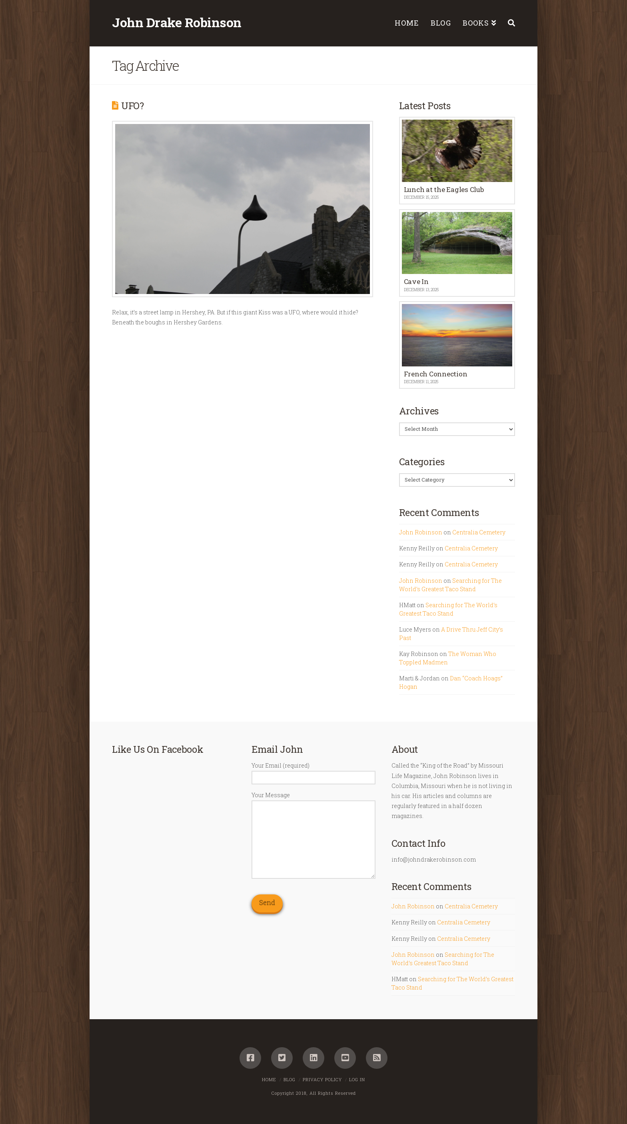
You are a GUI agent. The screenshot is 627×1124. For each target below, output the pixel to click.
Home (269, 1079)
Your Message (313, 800)
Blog (290, 1079)
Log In (357, 1079)
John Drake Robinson (177, 22)
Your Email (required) (313, 772)
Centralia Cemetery (478, 532)
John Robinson (420, 532)
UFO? (132, 105)
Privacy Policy (322, 1079)
